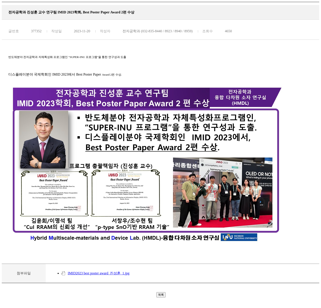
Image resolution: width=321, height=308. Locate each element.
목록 (161, 294)
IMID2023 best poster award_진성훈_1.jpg (98, 273)
